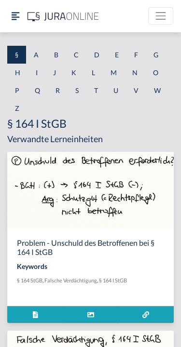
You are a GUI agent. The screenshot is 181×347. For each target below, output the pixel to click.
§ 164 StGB (29, 280)
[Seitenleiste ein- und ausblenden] (15, 16)
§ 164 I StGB (113, 280)
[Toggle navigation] (160, 16)
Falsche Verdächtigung (70, 280)
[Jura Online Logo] (63, 16)
